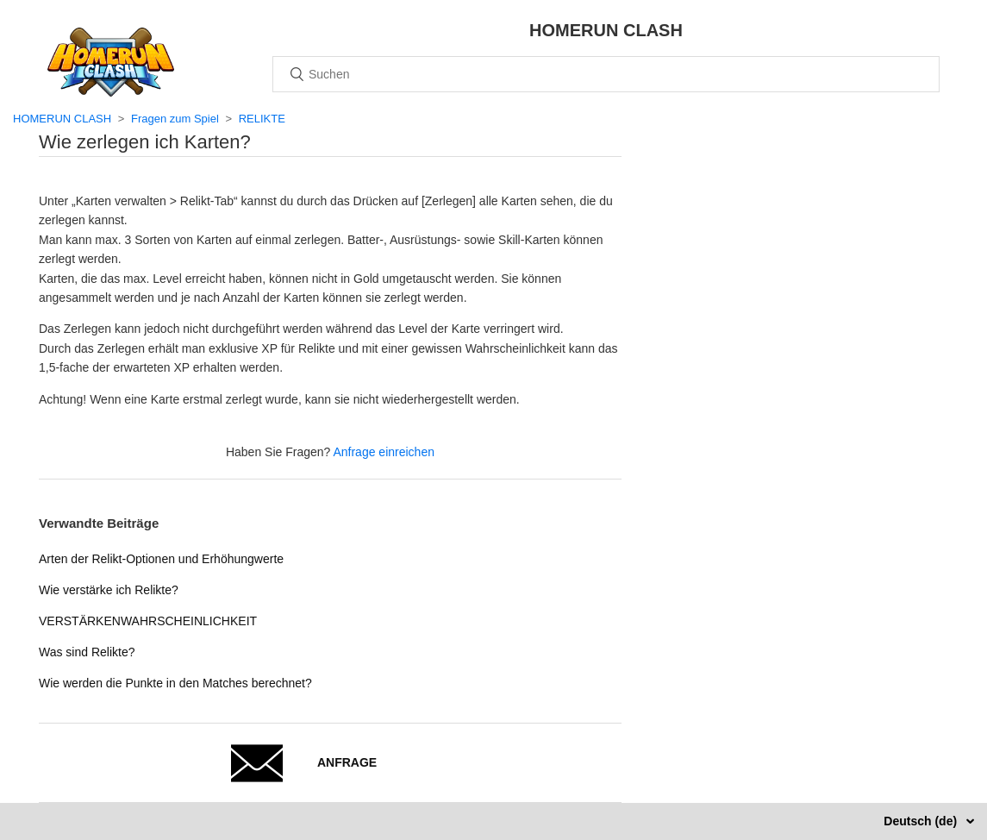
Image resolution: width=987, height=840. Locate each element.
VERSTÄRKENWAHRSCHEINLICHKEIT (148, 621)
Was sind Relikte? (87, 652)
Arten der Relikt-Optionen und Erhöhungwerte (161, 559)
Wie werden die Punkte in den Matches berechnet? (175, 683)
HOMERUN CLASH (62, 118)
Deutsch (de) (922, 821)
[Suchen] (606, 74)
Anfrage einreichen (383, 452)
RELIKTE (262, 118)
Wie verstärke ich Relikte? (108, 590)
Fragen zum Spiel (175, 118)
